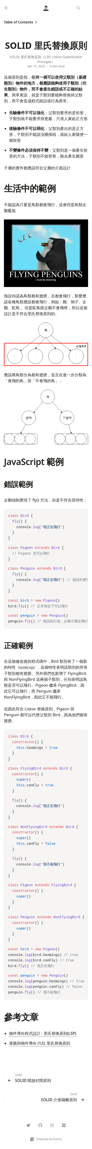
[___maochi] (52, 1125)
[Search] (78, 8)
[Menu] (8, 8)
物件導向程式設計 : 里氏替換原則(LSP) (42, 1033)
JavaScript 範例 (34, 462)
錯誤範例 (18, 484)
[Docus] (46, 8)
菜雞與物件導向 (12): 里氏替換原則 (39, 1043)
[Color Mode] (88, 8)
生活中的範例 (30, 188)
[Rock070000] (28, 1125)
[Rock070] (40, 1125)
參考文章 (21, 1017)
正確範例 (18, 645)
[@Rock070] (64, 1125)
